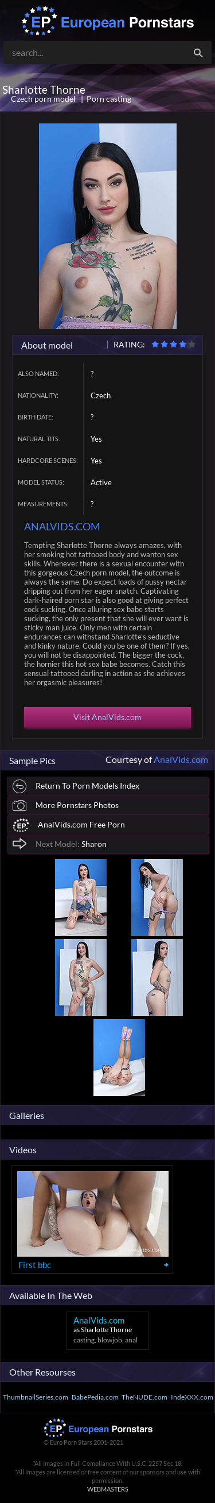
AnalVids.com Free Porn (69, 825)
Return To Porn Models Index (76, 787)
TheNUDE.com (144, 1397)
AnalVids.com (181, 759)
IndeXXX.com (192, 1397)
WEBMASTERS (107, 1489)
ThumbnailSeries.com (35, 1397)
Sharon (60, 843)
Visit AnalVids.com (107, 717)
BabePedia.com (95, 1397)
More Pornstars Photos (66, 806)
